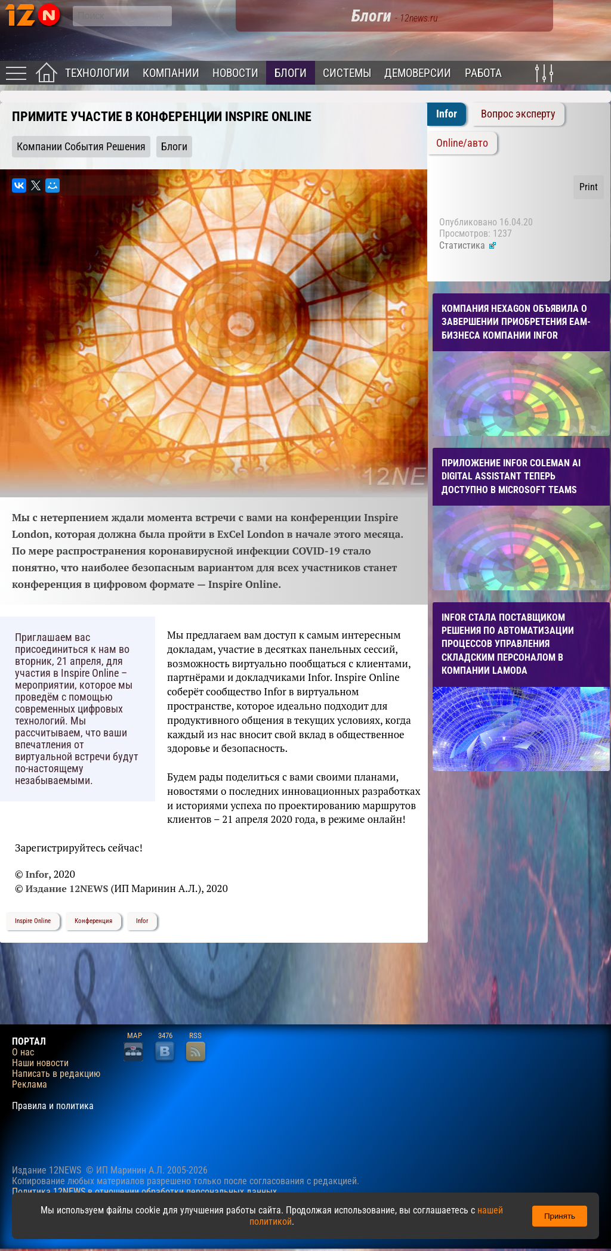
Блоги (290, 73)
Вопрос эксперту (518, 114)
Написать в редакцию (56, 1074)
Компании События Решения (81, 147)
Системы (347, 73)
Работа (483, 73)
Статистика (468, 245)
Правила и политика (53, 1106)
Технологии (97, 73)
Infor (142, 921)
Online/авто (462, 143)
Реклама (29, 1084)
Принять (559, 1216)
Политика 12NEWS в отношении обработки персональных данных (144, 1191)
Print (588, 187)
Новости (235, 73)
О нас (23, 1052)
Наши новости (40, 1063)
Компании (171, 73)
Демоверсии (417, 73)
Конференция (93, 921)
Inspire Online (33, 921)
